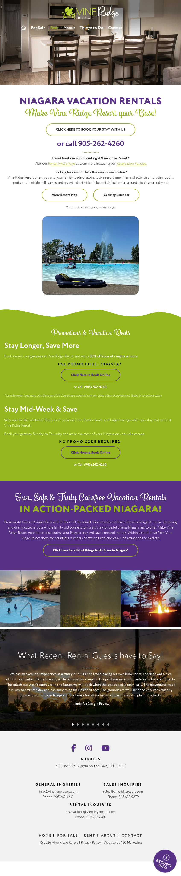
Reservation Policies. (132, 163)
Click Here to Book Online (87, 375)
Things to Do (91, 28)
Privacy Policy (91, 846)
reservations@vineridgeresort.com (91, 815)
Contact (115, 28)
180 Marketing (131, 846)
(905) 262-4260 (92, 387)
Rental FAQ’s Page (61, 163)
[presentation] (8, 600)
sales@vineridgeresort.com (123, 795)
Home (45, 839)
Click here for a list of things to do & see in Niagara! (90, 553)
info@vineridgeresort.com (58, 795)
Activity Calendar (116, 195)
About (69, 28)
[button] (72, 731)
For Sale (38, 28)
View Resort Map (64, 195)
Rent (54, 28)
